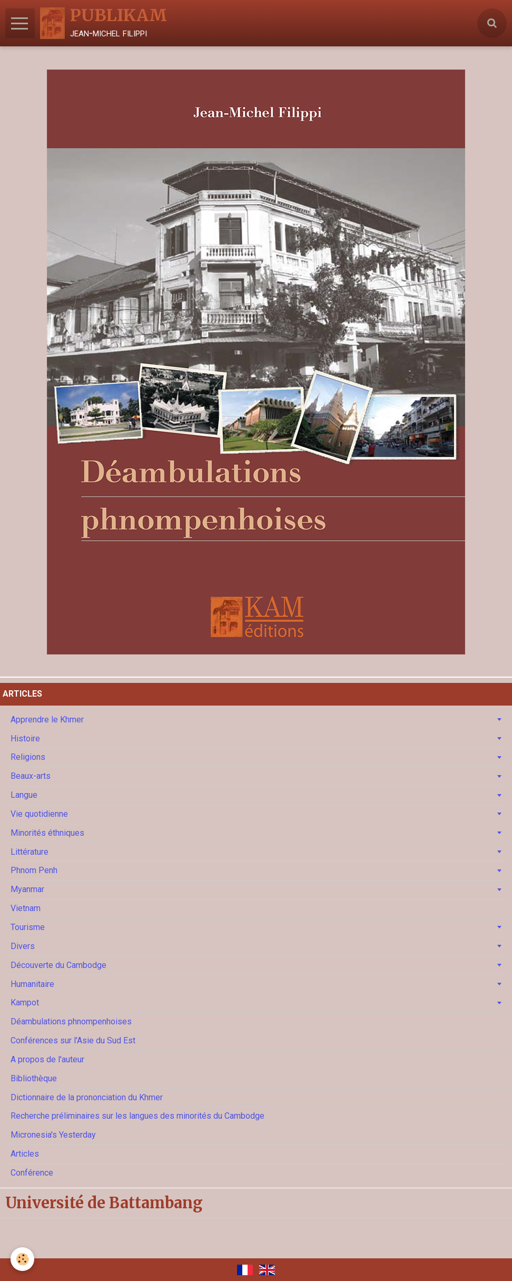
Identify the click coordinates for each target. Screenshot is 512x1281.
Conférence (32, 1173)
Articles (25, 1154)
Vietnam (26, 908)
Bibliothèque (34, 1078)
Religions (28, 757)
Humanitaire (32, 984)
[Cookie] (22, 1259)
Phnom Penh (34, 870)
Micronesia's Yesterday (53, 1135)
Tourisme (28, 927)
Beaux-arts (31, 776)
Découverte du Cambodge (58, 965)
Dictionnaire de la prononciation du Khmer (87, 1097)
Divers (23, 946)
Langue (24, 795)
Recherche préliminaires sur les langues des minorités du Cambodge (137, 1116)
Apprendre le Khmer (47, 720)
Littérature (29, 852)
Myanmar (27, 889)
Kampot (25, 1003)
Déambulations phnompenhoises (71, 1021)
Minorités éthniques (47, 833)
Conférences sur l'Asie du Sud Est (73, 1040)
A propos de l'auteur (47, 1059)
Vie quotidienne (39, 814)
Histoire (25, 739)
